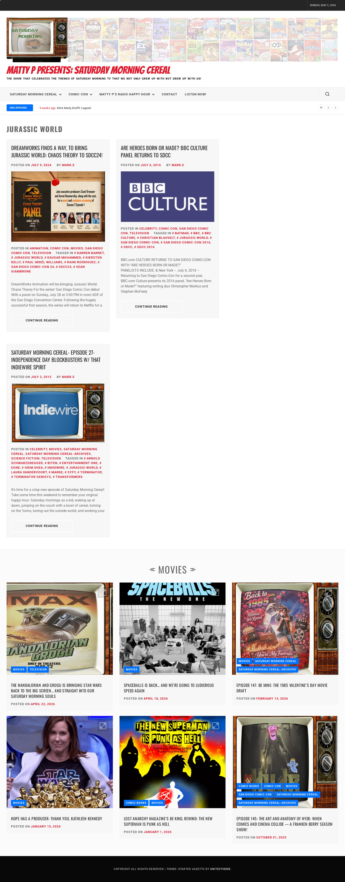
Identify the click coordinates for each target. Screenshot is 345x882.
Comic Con (59, 248)
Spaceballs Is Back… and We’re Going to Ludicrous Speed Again (169, 687)
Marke (57, 472)
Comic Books (136, 802)
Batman (182, 233)
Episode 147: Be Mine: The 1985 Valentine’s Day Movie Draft (282, 687)
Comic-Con (80, 94)
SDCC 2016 (146, 247)
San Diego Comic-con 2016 (186, 242)
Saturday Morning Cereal (36, 94)
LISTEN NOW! (195, 94)
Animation (39, 248)
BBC (196, 233)
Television (41, 253)
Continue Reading (42, 320)
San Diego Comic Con (255, 794)
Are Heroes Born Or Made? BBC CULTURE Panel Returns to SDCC (164, 151)
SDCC (128, 247)
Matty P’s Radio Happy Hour (127, 94)
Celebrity (148, 228)
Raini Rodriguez (81, 262)
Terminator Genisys (32, 477)
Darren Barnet (90, 253)
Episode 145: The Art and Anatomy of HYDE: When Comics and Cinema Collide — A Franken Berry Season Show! (285, 824)
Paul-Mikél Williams (43, 262)
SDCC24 (65, 267)
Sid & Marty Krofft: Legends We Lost (80, 108)
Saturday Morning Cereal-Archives (58, 454)
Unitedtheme (220, 869)
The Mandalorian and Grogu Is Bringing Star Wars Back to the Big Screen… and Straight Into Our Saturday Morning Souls (56, 690)
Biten (52, 463)
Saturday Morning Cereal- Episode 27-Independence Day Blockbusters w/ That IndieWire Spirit (56, 359)
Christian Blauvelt (157, 238)
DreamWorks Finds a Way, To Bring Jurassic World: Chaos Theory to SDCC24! (57, 151)
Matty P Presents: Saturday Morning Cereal (88, 70)
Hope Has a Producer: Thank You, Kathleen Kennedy (56, 818)
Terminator (91, 472)
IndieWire (56, 467)
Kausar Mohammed (64, 257)
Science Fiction (25, 458)
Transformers (69, 477)
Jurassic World (28, 257)
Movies (77, 248)
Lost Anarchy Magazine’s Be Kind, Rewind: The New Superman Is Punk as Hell (168, 821)
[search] (327, 94)
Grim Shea (34, 467)
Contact (169, 94)
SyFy (72, 472)
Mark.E (68, 165)
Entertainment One (80, 463)
